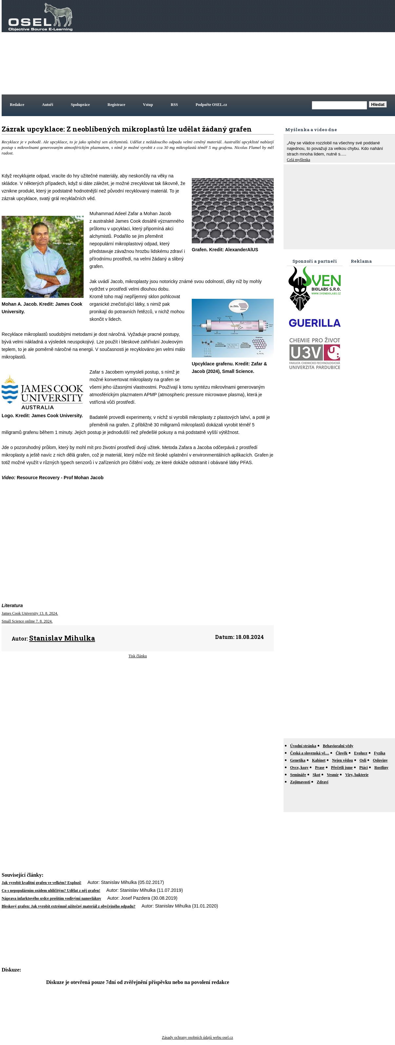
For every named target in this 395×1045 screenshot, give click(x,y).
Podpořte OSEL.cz (211, 104)
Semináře (298, 774)
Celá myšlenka (298, 159)
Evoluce (360, 753)
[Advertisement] (291, 47)
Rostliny (381, 767)
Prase (320, 767)
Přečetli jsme (342, 767)
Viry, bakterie (356, 774)
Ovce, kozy (299, 767)
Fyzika (379, 753)
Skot (316, 774)
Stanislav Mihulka (62, 638)
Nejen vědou (342, 760)
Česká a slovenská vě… (309, 753)
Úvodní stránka (303, 746)
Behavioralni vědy (338, 746)
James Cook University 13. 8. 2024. (30, 613)
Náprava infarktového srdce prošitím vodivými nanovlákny (51, 898)
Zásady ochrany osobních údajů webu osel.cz (197, 1037)
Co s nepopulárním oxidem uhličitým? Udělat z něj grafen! (51, 890)
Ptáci (363, 767)
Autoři (47, 104)
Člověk (341, 753)
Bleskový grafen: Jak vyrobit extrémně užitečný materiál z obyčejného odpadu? (68, 906)
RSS (174, 104)
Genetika (298, 760)
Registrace (116, 104)
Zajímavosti (300, 782)
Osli (363, 760)
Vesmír (333, 774)
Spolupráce (80, 104)
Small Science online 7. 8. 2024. (27, 621)
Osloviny (380, 760)
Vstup (148, 104)
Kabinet (319, 760)
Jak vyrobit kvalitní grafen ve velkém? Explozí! (41, 882)
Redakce (17, 104)
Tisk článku (137, 656)
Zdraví (322, 782)
